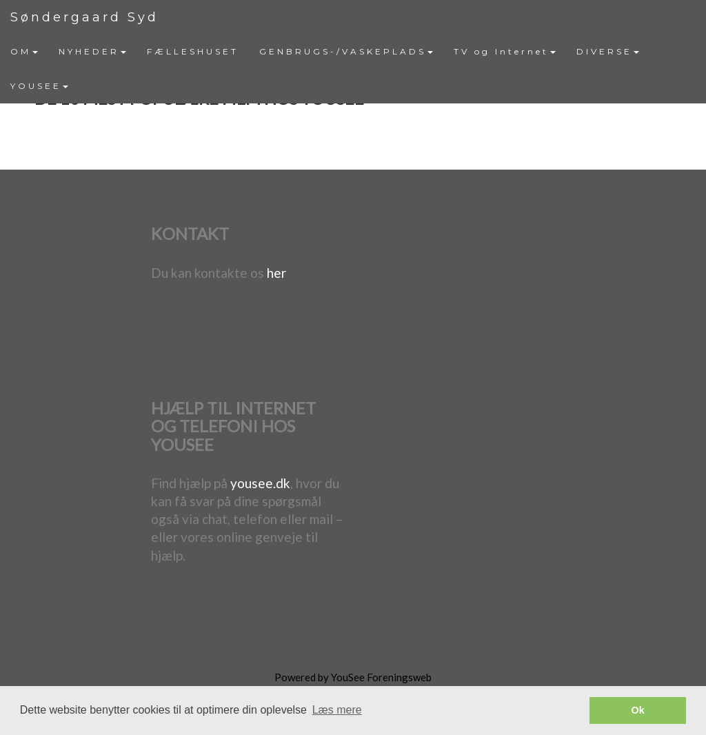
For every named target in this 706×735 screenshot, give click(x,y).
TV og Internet (505, 51)
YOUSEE (39, 86)
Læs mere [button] (337, 710)
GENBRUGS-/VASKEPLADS (346, 51)
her (276, 273)
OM (24, 51)
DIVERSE (607, 51)
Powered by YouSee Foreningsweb (353, 677)
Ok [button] (638, 710)
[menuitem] (24, 51)
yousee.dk (260, 483)
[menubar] (353, 68)
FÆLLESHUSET (193, 51)
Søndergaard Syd (84, 17)
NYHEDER (92, 51)
